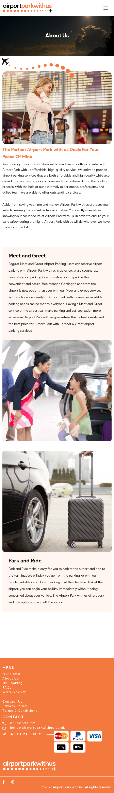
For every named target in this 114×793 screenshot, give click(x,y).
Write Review (14, 692)
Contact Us (12, 701)
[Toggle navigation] (106, 8)
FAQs (7, 687)
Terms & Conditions (20, 710)
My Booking (12, 683)
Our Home (11, 673)
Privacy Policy (14, 706)
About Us (10, 678)
